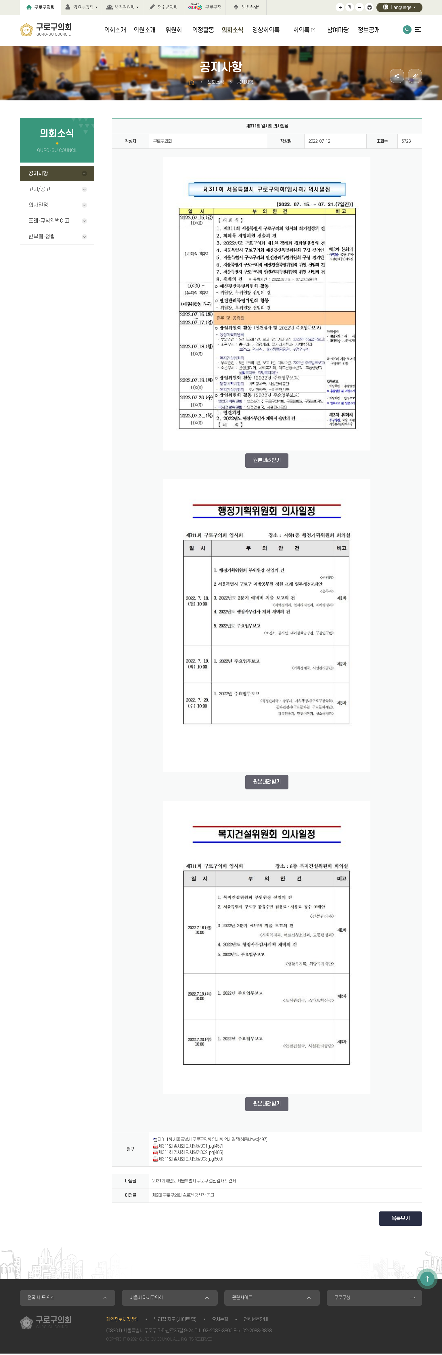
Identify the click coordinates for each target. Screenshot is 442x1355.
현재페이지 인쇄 (369, 7)
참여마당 (338, 30)
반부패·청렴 (41, 237)
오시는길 (220, 1321)
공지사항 (38, 174)
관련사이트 (243, 1298)
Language (401, 7)
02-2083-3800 (217, 1332)
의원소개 (144, 30)
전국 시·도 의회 (42, 1298)
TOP (427, 1279)
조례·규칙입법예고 (49, 221)
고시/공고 (39, 189)
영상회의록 (266, 30)
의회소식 (232, 30)
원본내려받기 (267, 460)
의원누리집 (83, 7)
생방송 (250, 7)
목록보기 (400, 1218)
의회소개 (115, 30)
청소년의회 (167, 7)
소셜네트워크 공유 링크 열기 (397, 76)
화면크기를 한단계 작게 (359, 7)
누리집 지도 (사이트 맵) (175, 1321)
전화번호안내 (256, 1321)
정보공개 (369, 30)
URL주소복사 (415, 76)
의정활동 (203, 30)
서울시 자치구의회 (147, 1298)
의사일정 (38, 205)
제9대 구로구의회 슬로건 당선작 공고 (183, 1195)
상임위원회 (124, 7)
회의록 (301, 30)
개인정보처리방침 (122, 1321)
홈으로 (191, 82)
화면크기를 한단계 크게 (340, 7)
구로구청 (213, 7)
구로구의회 (44, 7)
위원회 (173, 30)
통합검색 (407, 29)
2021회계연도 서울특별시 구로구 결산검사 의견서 (194, 1181)
